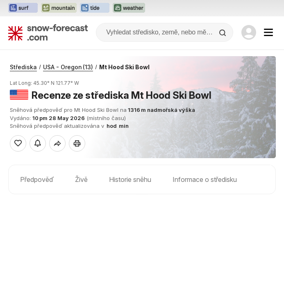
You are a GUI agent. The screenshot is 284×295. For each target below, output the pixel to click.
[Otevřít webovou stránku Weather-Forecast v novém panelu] (129, 8)
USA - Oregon (68, 67)
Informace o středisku (205, 179)
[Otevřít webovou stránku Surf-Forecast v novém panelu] (23, 8)
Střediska (23, 67)
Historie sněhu (130, 179)
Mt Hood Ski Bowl (124, 67)
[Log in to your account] (248, 32)
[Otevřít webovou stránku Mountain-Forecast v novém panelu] (59, 8)
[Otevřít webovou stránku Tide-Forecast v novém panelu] (94, 8)
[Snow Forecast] (48, 32)
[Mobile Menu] (268, 32)
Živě (81, 179)
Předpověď (37, 179)
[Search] (223, 32)
